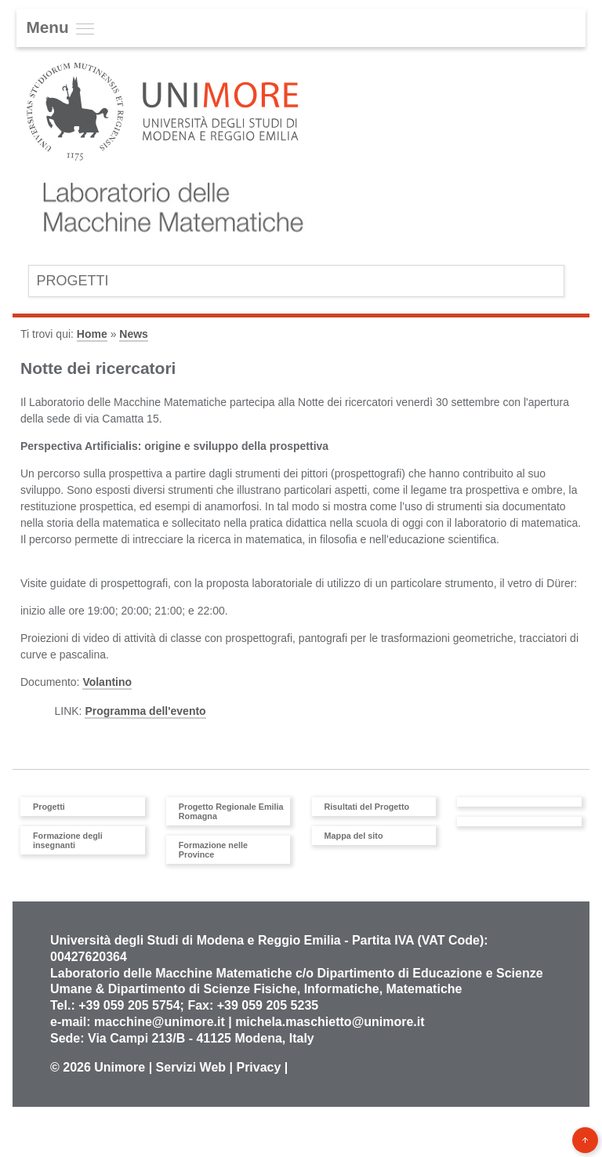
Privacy (258, 1067)
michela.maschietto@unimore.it (329, 1021)
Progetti (72, 280)
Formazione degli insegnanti (68, 840)
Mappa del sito (354, 835)
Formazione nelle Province (213, 849)
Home (92, 334)
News (133, 334)
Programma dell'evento (145, 711)
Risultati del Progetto (367, 806)
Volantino (107, 682)
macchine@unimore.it (159, 1021)
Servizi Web (191, 1067)
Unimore (119, 1067)
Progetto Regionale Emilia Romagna (231, 811)
